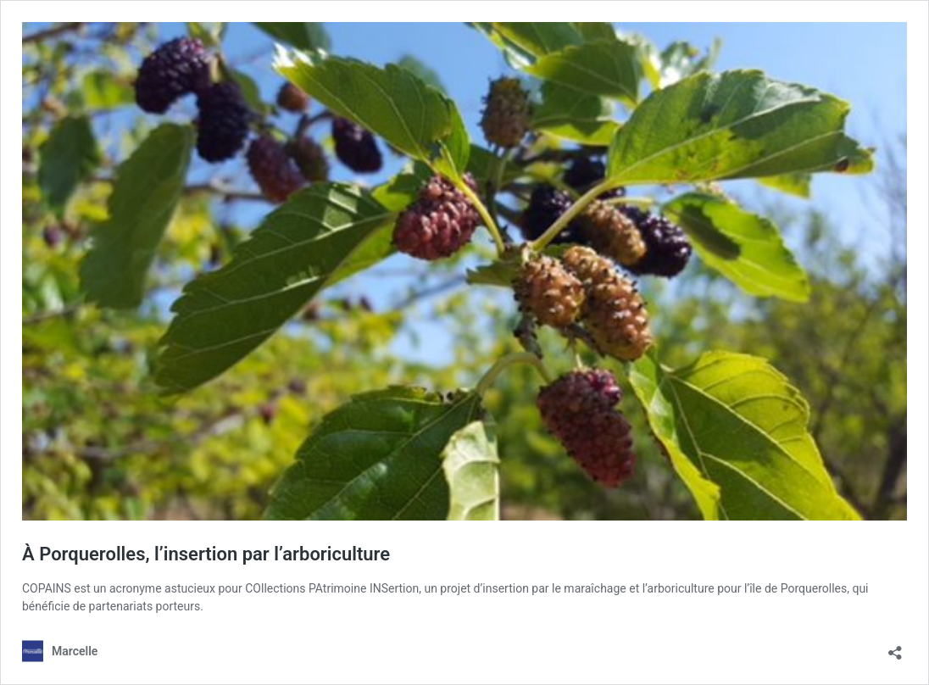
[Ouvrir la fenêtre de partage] (895, 647)
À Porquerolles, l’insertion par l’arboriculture (206, 554)
